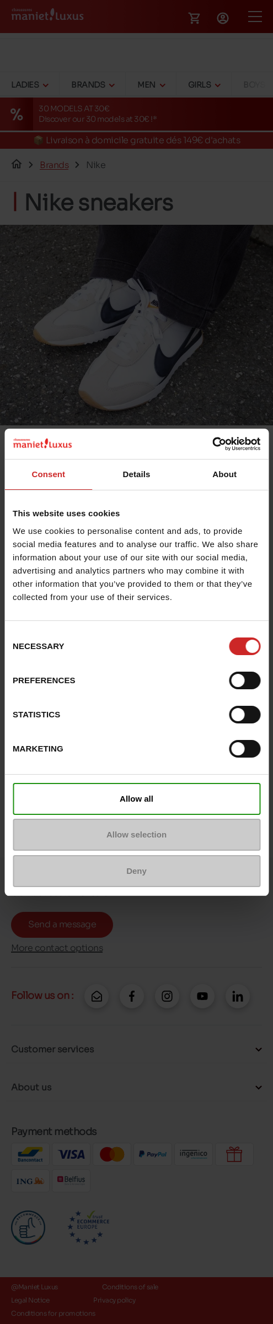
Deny (136, 871)
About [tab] (224, 474)
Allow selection (136, 834)
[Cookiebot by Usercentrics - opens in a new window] (212, 444)
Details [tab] (137, 474)
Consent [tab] (48, 474)
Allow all (136, 798)
